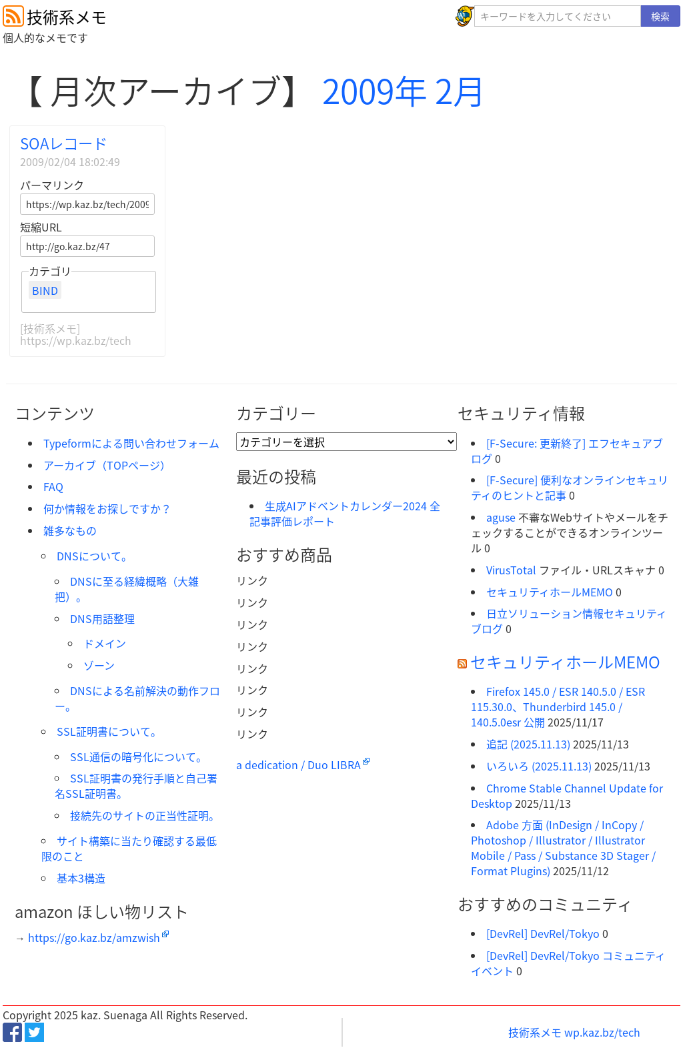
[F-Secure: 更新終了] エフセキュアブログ (567, 450)
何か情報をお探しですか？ (107, 508)
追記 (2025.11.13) (528, 744)
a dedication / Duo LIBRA (298, 764)
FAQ (53, 486)
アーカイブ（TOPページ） (107, 465)
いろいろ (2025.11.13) (539, 766)
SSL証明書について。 (109, 731)
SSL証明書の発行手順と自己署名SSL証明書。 (136, 785)
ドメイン (104, 643)
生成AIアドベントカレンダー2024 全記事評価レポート (344, 513)
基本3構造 (81, 878)
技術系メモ (67, 17)
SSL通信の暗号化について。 (138, 756)
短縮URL (41, 226)
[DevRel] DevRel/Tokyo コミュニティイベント (568, 963)
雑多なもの (70, 530)
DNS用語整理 (102, 618)
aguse (501, 517)
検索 (660, 16)
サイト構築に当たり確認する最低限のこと (129, 848)
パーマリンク (52, 184)
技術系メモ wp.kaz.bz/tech (574, 1032)
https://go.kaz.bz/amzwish (94, 937)
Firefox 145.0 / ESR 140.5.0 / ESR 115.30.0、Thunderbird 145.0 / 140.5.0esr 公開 (558, 706)
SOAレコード (63, 143)
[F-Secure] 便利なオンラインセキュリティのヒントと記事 (569, 487)
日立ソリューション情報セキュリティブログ (569, 620)
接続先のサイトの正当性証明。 (144, 815)
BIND (45, 290)
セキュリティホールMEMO (549, 592)
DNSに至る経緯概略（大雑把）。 (127, 588)
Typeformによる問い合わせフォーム (131, 443)
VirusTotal (511, 570)
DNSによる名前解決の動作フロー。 (137, 698)
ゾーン (99, 665)
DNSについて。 (94, 556)
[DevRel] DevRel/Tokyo (543, 933)
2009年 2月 (404, 90)
